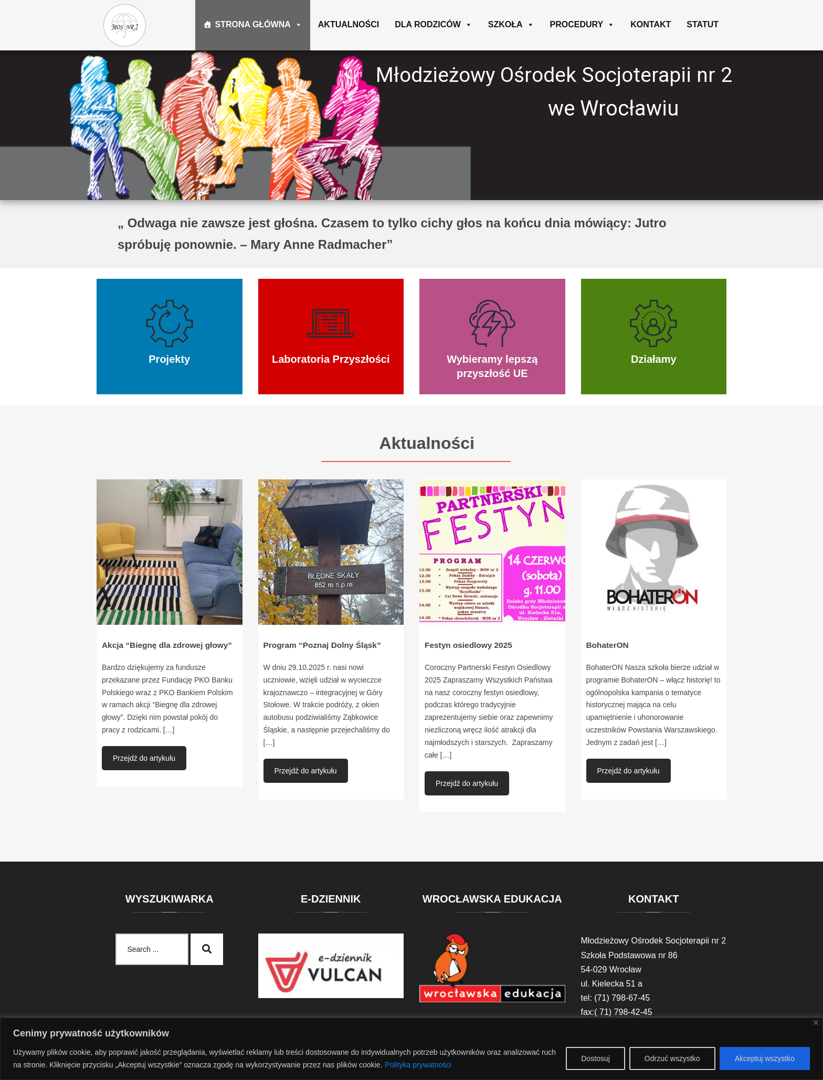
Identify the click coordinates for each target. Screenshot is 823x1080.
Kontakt (650, 24)
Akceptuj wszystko (765, 1058)
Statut (703, 24)
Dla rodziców (433, 24)
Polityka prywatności (418, 1065)
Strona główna (258, 24)
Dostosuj (595, 1058)
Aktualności (348, 24)
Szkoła (511, 24)
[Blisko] (816, 1022)
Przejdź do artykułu (144, 758)
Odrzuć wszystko (672, 1058)
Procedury (582, 24)
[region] (411, 1049)
